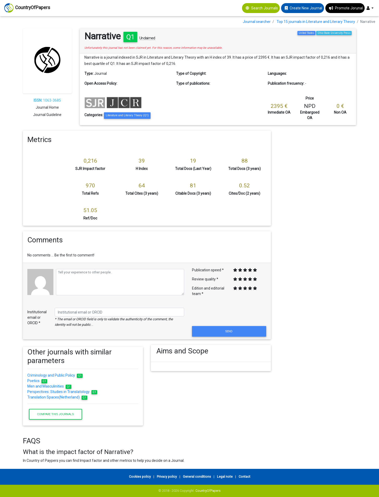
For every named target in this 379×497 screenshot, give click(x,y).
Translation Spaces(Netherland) (57, 397)
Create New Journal (306, 8)
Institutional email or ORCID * (37, 317)
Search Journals (264, 8)
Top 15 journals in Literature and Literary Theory (316, 22)
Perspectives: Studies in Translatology (62, 392)
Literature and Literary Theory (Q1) (127, 115)
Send (229, 331)
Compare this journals (55, 414)
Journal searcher (257, 22)
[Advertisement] (317, 209)
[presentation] (229, 312)
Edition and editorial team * (208, 291)
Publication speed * (208, 270)
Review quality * (205, 279)
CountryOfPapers (208, 491)
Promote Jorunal (349, 8)
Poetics (37, 381)
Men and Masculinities (49, 386)
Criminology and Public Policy (55, 375)
